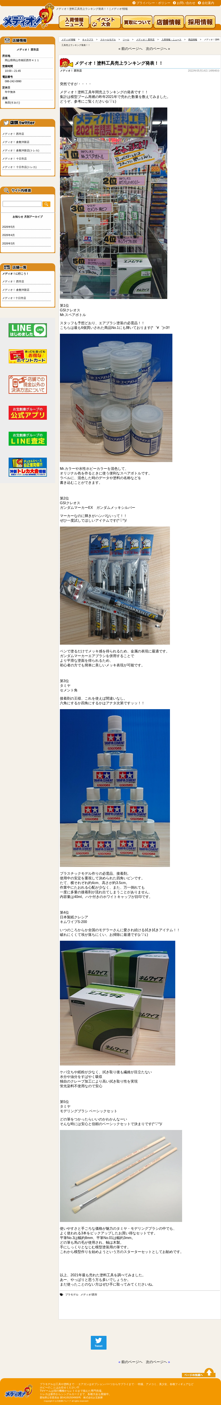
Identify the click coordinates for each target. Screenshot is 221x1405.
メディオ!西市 (88, 1294)
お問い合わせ (186, 3)
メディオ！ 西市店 (13, 133)
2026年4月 (8, 235)
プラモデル (71, 1294)
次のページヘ (156, 1362)
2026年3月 (8, 243)
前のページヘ (132, 1362)
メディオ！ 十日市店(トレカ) (19, 167)
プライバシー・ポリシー (153, 3)
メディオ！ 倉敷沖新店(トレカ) (20, 150)
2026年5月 (8, 226)
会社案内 (208, 3)
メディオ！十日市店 (14, 298)
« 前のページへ (130, 49)
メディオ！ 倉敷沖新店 (15, 142)
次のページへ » (158, 49)
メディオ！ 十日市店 (14, 158)
